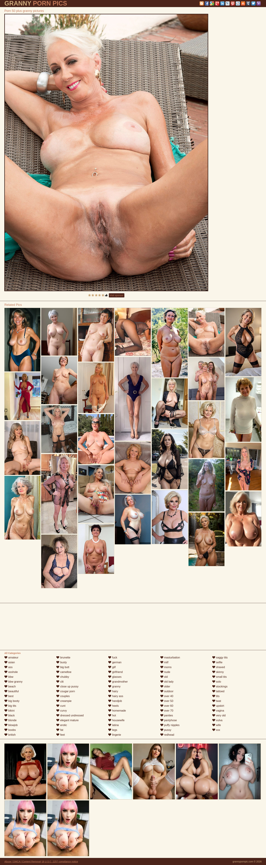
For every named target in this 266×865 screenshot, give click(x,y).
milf (164, 662)
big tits (10, 705)
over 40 (166, 696)
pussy (165, 729)
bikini (9, 710)
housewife (116, 720)
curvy (61, 710)
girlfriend (115, 672)
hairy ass (115, 696)
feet (60, 734)
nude (165, 672)
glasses (114, 676)
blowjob (11, 725)
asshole (11, 672)
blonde (10, 720)
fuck (112, 657)
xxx (216, 729)
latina (113, 725)
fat (59, 729)
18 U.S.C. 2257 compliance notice (59, 861)
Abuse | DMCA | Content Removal (22, 861)
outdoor (167, 691)
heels (113, 705)
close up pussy (67, 686)
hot (112, 715)
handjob (115, 700)
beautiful (11, 691)
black (9, 715)
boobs (10, 729)
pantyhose (168, 720)
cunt (60, 705)
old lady (167, 681)
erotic (61, 725)
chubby (62, 676)
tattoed (218, 691)
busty (61, 662)
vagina (218, 710)
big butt (62, 667)
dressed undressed (70, 715)
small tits (219, 676)
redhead (167, 734)
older (165, 686)
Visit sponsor (117, 295)
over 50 (166, 700)
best (8, 696)
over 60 (166, 705)
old (164, 676)
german (114, 662)
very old (219, 715)
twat (216, 700)
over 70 (166, 710)
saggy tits (220, 657)
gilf (112, 667)
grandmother (118, 681)
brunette (63, 657)
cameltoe (63, 672)
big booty (11, 700)
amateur (11, 657)
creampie (63, 700)
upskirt (218, 705)
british (10, 734)
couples (63, 696)
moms (166, 667)
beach (10, 686)
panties (166, 715)
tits (216, 696)
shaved (218, 667)
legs (112, 729)
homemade (117, 710)
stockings (220, 686)
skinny (218, 672)
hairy (113, 691)
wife (216, 725)
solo (216, 681)
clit (59, 681)
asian (9, 662)
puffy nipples (170, 725)
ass (8, 667)
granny (114, 686)
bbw (8, 676)
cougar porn (65, 691)
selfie (217, 662)
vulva (217, 720)
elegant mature (67, 720)
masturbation (170, 657)
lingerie (114, 734)
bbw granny (13, 681)
